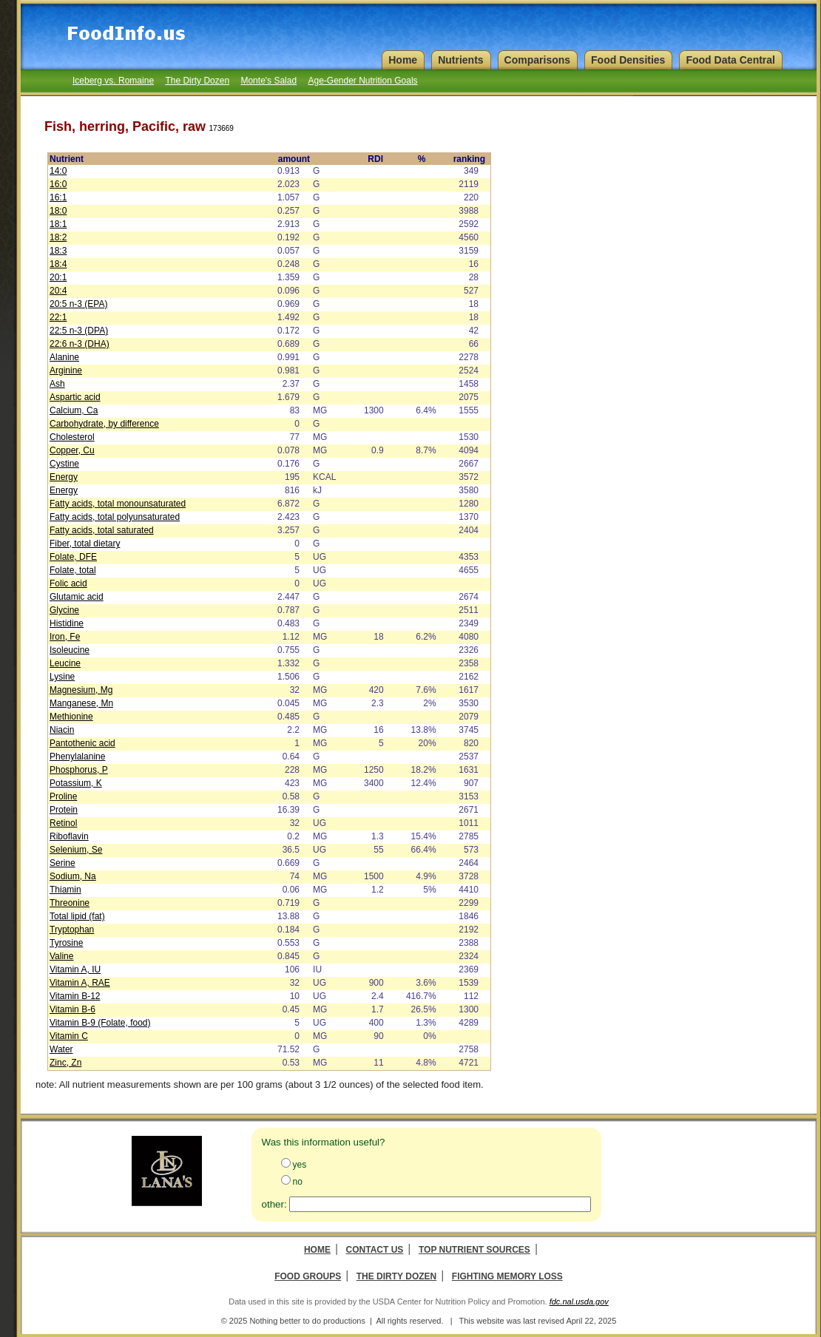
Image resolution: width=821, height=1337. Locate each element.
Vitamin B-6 (72, 1009)
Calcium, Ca (74, 410)
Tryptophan (72, 929)
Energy (64, 477)
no (298, 1182)
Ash (57, 384)
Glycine (64, 610)
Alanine (64, 357)
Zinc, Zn (65, 1062)
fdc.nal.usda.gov (579, 1301)
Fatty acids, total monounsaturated (118, 503)
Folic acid (68, 583)
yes (300, 1165)
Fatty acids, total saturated (102, 530)
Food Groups (307, 1276)
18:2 (58, 237)
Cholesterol (72, 437)
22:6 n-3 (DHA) (79, 344)
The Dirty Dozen (197, 80)
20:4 (58, 290)
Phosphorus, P (79, 770)
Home (317, 1250)
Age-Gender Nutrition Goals (362, 80)
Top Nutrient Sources (474, 1250)
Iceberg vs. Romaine (113, 80)
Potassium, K (76, 783)
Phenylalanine (77, 756)
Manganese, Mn (81, 703)
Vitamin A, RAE (80, 983)
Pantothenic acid (82, 743)
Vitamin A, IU (75, 969)
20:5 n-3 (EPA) (78, 304)
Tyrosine (66, 943)
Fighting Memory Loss (507, 1276)
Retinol (63, 823)
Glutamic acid (77, 597)
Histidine (67, 623)
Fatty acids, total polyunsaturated (115, 517)
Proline (63, 796)
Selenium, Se (76, 849)
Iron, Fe (65, 637)
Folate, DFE (73, 557)
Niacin (62, 730)
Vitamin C (69, 1036)
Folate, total (73, 570)
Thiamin (65, 889)
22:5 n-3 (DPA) (79, 330)
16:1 (58, 197)
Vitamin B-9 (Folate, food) (100, 1023)
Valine (61, 956)
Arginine (66, 370)
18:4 (58, 264)
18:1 (58, 224)
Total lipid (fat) (77, 916)
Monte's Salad (268, 80)
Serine (62, 863)
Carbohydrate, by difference (104, 424)
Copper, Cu (72, 450)
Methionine (71, 716)
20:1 (58, 277)
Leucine (65, 663)
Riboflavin (69, 836)
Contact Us (375, 1250)
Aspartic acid (75, 397)
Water (61, 1049)
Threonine (69, 903)
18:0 (58, 211)
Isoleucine (69, 650)
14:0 (58, 171)
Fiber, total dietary (85, 543)
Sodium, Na (73, 876)
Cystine (64, 463)
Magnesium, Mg (81, 690)
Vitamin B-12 (75, 996)
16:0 (58, 184)
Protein (64, 810)
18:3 (58, 251)
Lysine (62, 676)
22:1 (58, 317)
